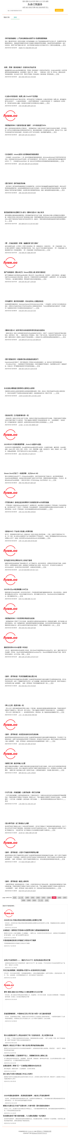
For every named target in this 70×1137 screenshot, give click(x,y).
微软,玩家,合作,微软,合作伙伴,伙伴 (28, 657)
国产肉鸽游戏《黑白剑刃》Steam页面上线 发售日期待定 (24, 272)
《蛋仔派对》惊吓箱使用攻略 (14, 183)
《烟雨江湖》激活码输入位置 (14, 763)
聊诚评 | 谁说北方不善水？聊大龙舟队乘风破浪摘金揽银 (23, 1045)
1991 (32, 897)
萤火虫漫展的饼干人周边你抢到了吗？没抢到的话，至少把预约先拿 (28, 1035)
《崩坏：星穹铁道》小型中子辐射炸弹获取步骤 (21, 852)
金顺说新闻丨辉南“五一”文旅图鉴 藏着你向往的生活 (22, 1066)
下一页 (40, 900)
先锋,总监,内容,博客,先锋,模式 (27, 512)
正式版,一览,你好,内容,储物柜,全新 (28, 425)
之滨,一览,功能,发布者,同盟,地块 (28, 715)
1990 (27, 897)
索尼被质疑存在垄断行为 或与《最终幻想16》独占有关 (24, 212)
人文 (40, 1)
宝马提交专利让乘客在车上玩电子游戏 (18, 560)
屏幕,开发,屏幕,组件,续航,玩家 (27, 483)
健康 (46, 1)
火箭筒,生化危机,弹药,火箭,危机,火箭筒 (30, 396)
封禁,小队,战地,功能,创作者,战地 (28, 541)
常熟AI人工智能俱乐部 (44, 1131)
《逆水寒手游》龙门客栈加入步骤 (16, 823)
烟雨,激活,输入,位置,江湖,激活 (27, 773)
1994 (49, 897)
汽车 (43, 1)
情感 (37, 1)
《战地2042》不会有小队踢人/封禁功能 (18, 531)
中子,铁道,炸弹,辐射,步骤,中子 (27, 862)
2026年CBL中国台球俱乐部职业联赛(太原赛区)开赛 (23, 920)
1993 (43, 897)
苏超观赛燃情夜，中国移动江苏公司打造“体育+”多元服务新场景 (27, 1014)
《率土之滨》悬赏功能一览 (14, 705)
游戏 (40, 7)
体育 (24, 7)
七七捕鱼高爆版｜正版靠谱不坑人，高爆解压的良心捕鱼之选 (25, 1056)
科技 (37, 7)
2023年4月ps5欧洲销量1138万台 (16, 589)
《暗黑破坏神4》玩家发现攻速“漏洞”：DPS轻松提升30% (25, 125)
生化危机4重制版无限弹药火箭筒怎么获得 (19, 388)
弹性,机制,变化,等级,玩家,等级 (27, 628)
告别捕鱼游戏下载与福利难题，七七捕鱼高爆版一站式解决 (24, 1116)
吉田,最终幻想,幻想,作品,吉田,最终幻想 (30, 339)
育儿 (46, 7)
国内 (24, 1)
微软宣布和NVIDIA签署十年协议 (16, 647)
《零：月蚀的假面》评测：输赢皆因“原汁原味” (21, 243)
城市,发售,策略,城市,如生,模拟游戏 (28, 164)
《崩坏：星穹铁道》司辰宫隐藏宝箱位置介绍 (20, 676)
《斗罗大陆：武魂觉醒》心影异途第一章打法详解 (22, 792)
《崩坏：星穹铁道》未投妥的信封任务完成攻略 (21, 734)
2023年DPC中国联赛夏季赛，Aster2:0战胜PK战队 (22, 444)
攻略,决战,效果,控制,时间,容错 (27, 193)
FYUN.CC (30, 1131)
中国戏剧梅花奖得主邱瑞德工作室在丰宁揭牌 (19, 940)
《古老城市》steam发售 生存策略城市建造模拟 (21, 154)
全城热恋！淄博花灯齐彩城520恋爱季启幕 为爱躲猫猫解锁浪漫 (26, 930)
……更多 (63, 45)
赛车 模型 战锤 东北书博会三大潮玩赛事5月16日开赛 (23, 992)
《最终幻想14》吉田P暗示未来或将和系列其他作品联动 (24, 330)
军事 (33, 7)
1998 (23, 900)
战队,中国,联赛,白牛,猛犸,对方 (27, 454)
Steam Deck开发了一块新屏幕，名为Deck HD (21, 473)
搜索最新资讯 (59, 10)
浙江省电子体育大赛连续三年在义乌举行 (18, 1074)
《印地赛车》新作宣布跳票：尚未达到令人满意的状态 (23, 301)
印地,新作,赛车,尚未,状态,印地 (27, 310)
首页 (14, 897)
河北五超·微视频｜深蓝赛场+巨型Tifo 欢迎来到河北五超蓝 (24, 970)
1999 (28, 900)
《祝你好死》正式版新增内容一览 (16, 415)
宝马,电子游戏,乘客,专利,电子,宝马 (28, 570)
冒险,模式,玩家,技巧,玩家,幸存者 (28, 368)
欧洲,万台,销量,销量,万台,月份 (27, 599)
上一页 (21, 897)
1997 (64, 897)
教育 (43, 7)
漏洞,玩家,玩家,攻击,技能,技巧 (27, 135)
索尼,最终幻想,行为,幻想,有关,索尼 (28, 223)
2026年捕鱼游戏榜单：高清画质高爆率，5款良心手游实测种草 (27, 1096)
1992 (38, 897)
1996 (59, 897)
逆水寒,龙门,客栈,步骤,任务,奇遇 (28, 833)
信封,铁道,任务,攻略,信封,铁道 (27, 744)
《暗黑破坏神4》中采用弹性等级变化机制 (19, 618)
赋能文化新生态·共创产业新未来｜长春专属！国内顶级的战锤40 (26, 1106)
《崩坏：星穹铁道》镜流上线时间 (16, 881)
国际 (27, 1)
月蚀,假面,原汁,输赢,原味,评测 (27, 252)
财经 (30, 7)
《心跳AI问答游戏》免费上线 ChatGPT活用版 (21, 96)
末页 (46, 900)
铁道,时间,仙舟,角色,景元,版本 (27, 891)
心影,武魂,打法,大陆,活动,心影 (27, 804)
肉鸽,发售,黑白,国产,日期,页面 (27, 281)
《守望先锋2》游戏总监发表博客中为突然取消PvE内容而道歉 (26, 502)
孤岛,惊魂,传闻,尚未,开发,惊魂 (27, 77)
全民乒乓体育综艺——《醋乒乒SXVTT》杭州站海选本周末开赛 (27, 960)
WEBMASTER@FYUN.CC (39, 1133)
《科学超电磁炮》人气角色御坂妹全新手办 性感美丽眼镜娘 (25, 38)
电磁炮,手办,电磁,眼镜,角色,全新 (28, 48)
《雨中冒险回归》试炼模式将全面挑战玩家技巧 (21, 359)
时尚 (33, 1)
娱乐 (27, 7)
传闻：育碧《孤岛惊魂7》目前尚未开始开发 (20, 67)
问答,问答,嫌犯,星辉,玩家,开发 (27, 106)
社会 (30, 1)
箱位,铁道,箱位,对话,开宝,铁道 (27, 686)
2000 (34, 900)
